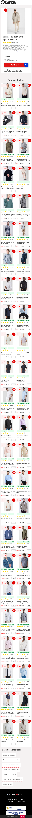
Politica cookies (21, 801)
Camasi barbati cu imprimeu (11, 765)
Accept (23, 816)
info (13, 108)
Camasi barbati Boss (9, 755)
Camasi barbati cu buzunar (11, 770)
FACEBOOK (11, 795)
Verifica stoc (19, 65)
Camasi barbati (7, 784)
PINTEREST (20, 795)
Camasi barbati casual (9, 774)
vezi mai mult (14, 52)
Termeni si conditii (12, 800)
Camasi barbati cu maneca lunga (12, 779)
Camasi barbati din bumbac (11, 760)
